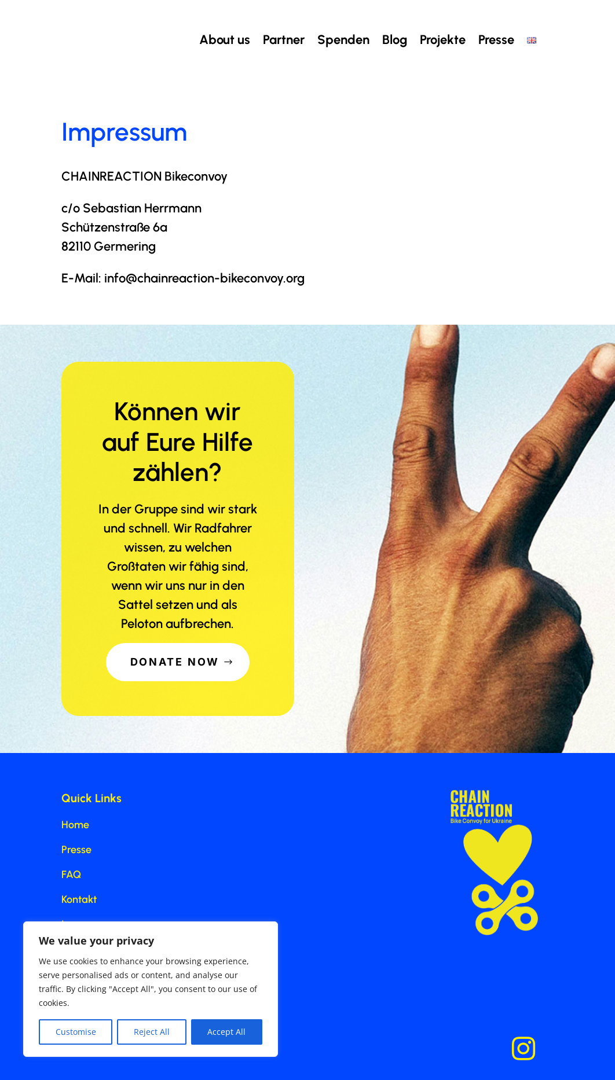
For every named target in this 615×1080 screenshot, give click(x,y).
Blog (394, 39)
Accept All (226, 1031)
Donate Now (175, 662)
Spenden (343, 39)
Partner (284, 39)
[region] (150, 989)
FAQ (71, 874)
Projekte (443, 39)
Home (75, 824)
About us (224, 39)
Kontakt (79, 899)
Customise (76, 1031)
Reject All (152, 1031)
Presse (496, 39)
